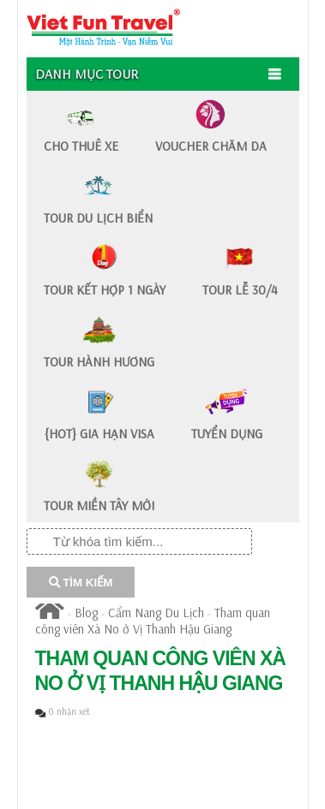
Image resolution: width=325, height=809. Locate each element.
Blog (86, 612)
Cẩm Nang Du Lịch (156, 612)
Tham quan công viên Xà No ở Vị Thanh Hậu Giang (152, 620)
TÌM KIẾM (81, 582)
